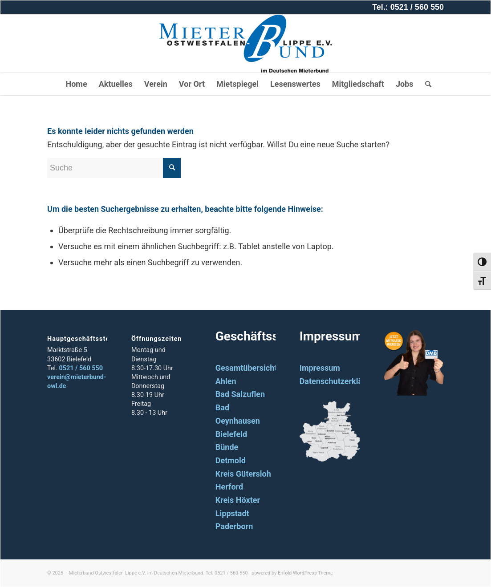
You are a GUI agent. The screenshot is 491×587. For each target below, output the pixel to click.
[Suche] (425, 84)
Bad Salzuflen (240, 394)
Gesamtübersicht (246, 367)
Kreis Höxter (237, 500)
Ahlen (225, 381)
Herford (229, 486)
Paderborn (234, 526)
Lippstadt (232, 513)
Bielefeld (231, 434)
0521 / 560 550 (81, 368)
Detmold (230, 460)
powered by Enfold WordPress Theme (292, 573)
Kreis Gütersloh (243, 473)
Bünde (227, 447)
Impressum (320, 367)
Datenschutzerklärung (339, 381)
